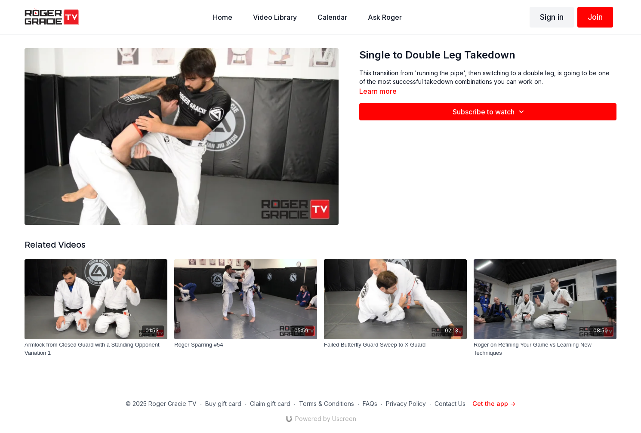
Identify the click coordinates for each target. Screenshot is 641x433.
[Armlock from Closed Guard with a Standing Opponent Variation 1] (96, 349)
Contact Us (450, 403)
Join (595, 16)
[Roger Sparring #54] (245, 345)
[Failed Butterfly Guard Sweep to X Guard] (395, 345)
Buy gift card (223, 403)
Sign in (552, 16)
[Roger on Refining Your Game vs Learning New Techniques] (545, 349)
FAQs (370, 403)
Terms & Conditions (326, 403)
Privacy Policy (406, 403)
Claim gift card (270, 403)
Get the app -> (493, 403)
